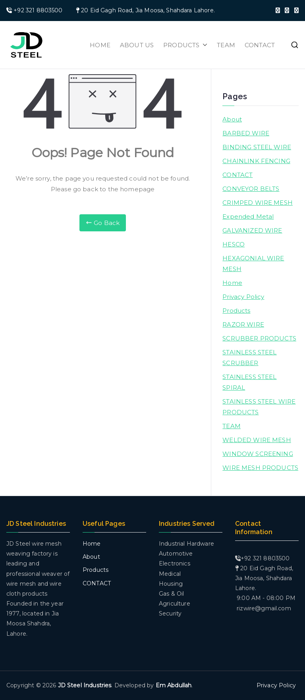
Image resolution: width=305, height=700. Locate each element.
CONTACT (260, 45)
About (232, 119)
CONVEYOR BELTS (250, 188)
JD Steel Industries (85, 685)
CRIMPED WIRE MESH (257, 202)
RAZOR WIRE (243, 324)
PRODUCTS (185, 45)
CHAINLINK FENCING (256, 161)
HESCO (233, 244)
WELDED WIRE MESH (256, 440)
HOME (100, 45)
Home (232, 283)
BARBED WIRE (245, 133)
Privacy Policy (243, 296)
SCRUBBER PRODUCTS (259, 338)
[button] (203, 45)
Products (236, 310)
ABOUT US (137, 45)
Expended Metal (248, 216)
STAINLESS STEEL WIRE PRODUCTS (258, 407)
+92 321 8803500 (38, 10)
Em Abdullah (174, 685)
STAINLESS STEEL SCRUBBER (249, 357)
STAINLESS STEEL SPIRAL (249, 382)
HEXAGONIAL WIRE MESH (253, 263)
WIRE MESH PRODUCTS (260, 467)
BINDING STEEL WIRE (256, 147)
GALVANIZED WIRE (252, 230)
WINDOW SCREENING (257, 454)
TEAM (226, 45)
